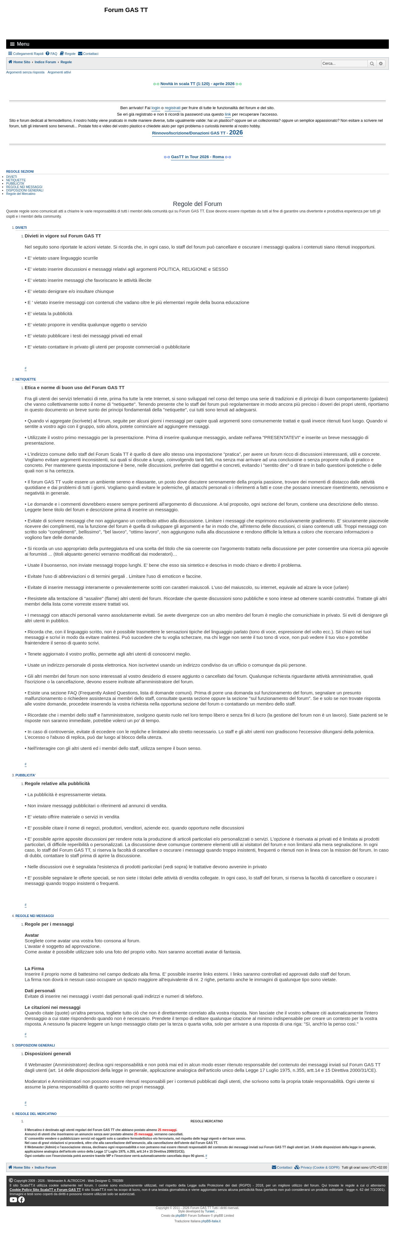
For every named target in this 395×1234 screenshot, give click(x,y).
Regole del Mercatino (20, 193)
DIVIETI (11, 177)
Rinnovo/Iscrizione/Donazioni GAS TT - (197, 132)
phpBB (180, 1215)
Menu (23, 44)
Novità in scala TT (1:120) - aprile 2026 (197, 83)
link (228, 114)
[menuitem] (51, 53)
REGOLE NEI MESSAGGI (24, 187)
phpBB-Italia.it (211, 1221)
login (156, 107)
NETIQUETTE (16, 180)
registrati (173, 107)
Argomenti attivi (59, 72)
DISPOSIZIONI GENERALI (25, 190)
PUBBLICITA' (15, 183)
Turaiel (209, 1211)
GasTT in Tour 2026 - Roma (197, 156)
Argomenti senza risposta (25, 72)
